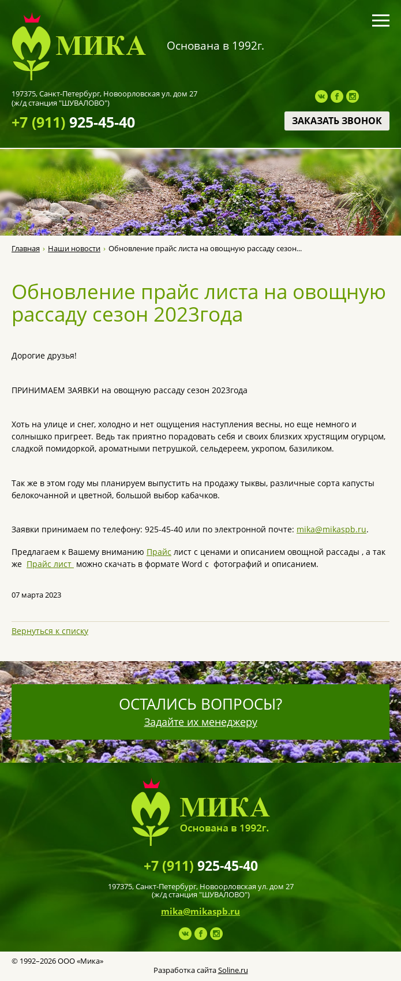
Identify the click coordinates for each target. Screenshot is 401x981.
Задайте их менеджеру (200, 722)
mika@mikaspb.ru (331, 529)
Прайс (159, 551)
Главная (26, 248)
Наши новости (74, 248)
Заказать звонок (337, 120)
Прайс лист (50, 563)
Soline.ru (233, 970)
